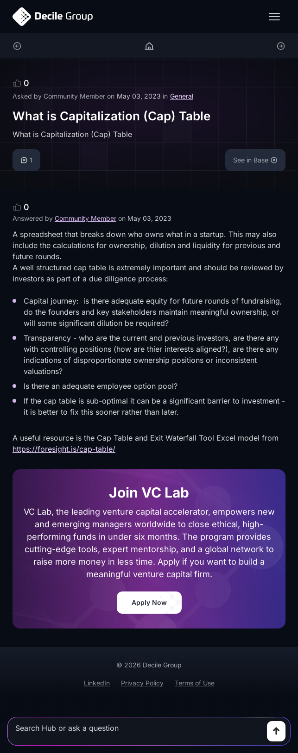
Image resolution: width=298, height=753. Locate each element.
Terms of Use (195, 683)
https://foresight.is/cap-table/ (64, 449)
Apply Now (149, 602)
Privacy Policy (142, 683)
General (181, 96)
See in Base (255, 160)
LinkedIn (97, 683)
